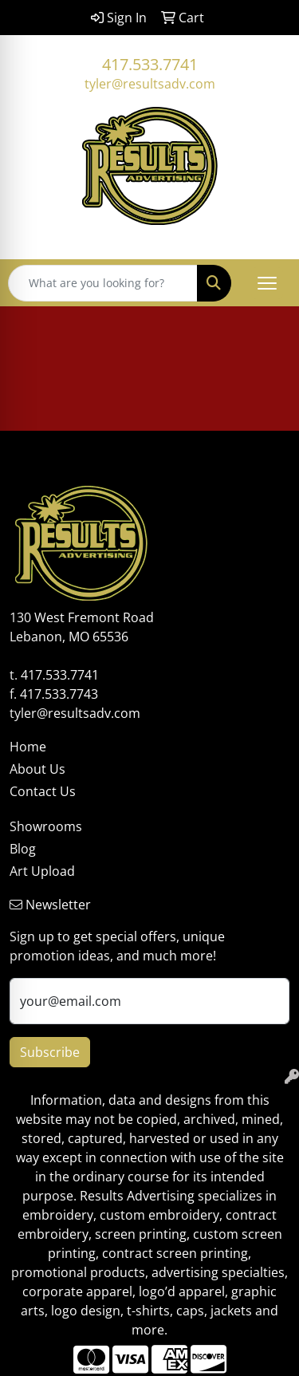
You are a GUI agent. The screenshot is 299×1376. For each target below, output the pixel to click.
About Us (37, 769)
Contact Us (43, 791)
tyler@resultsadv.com (150, 84)
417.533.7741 (150, 64)
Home (28, 746)
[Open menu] (267, 283)
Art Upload (42, 871)
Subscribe (50, 1052)
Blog (23, 849)
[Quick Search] (103, 283)
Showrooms (46, 826)
